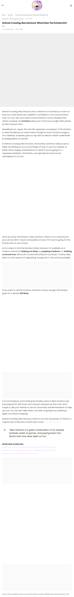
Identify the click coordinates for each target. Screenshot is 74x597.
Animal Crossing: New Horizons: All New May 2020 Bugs (30, 354)
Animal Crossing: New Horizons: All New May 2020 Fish (29, 357)
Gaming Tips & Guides (16, 19)
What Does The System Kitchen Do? (21, 361)
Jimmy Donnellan (8, 29)
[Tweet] (37, 515)
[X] (35, 591)
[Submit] (13, 521)
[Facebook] (32, 591)
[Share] (13, 515)
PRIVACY (47, 587)
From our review (51, 329)
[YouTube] (38, 591)
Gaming (5, 19)
